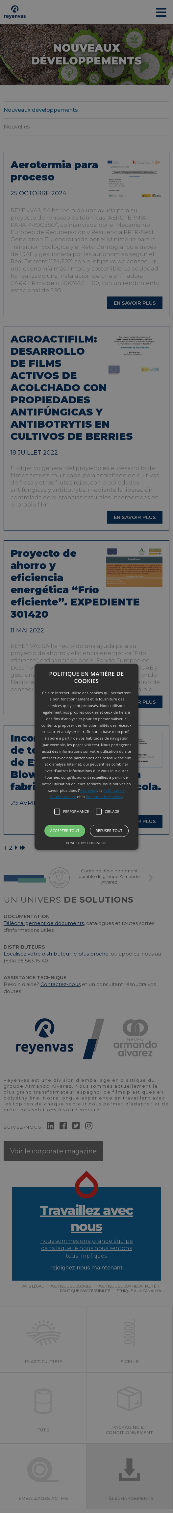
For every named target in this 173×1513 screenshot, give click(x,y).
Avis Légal (88, 790)
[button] (86, 756)
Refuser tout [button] (109, 830)
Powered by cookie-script (86, 843)
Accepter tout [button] (64, 830)
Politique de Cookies (104, 796)
